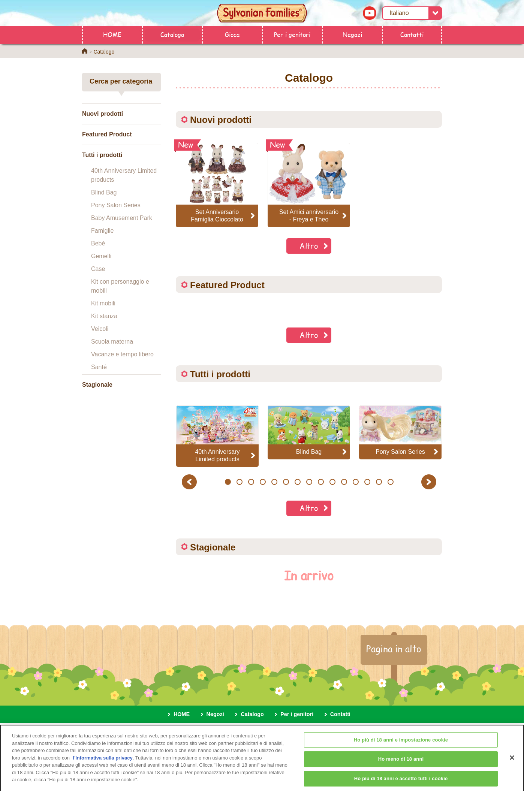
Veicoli (99, 329)
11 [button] (344, 482)
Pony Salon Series (116, 205)
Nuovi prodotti (102, 114)
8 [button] (309, 482)
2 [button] (239, 482)
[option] (217, 436)
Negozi (352, 34)
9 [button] (320, 482)
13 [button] (367, 482)
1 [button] (227, 482)
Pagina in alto (393, 648)
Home (84, 51)
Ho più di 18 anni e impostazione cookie (401, 743)
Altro (308, 245)
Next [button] (430, 481)
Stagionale (97, 384)
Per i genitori (292, 34)
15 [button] (390, 482)
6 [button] (285, 482)
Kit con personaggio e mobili (120, 286)
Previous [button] (190, 481)
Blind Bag (104, 192)
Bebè (98, 243)
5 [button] (274, 482)
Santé (99, 367)
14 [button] (378, 482)
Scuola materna (112, 341)
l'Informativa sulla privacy (103, 761)
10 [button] (332, 482)
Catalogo (172, 34)
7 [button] (297, 482)
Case (98, 269)
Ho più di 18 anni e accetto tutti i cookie (401, 782)
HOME (112, 34)
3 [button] (251, 482)
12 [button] (355, 482)
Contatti (412, 34)
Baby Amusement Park (121, 218)
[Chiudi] (512, 761)
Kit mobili (103, 303)
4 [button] (262, 482)
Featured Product (107, 134)
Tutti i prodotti (102, 155)
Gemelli (101, 256)
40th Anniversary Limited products (124, 175)
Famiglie (102, 230)
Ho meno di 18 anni (401, 763)
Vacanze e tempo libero (122, 354)
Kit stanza (104, 316)
